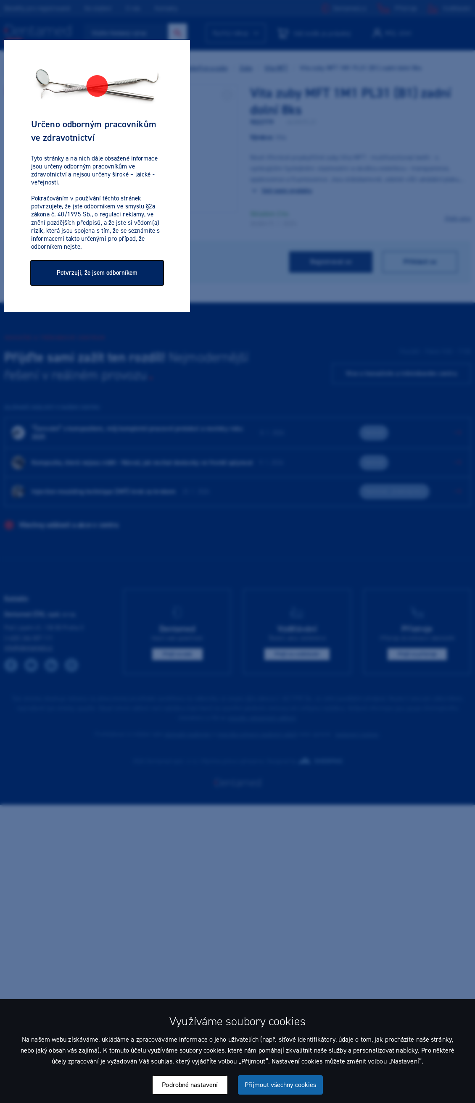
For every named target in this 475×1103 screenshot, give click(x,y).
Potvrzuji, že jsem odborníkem (97, 273)
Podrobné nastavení (190, 1084)
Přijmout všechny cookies (280, 1084)
